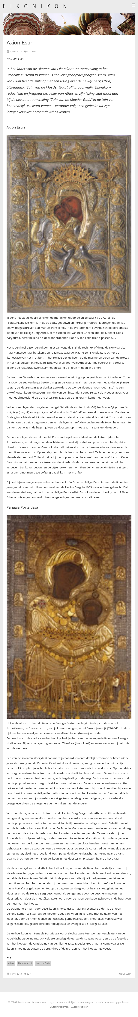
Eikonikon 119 (25, 963)
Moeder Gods (43, 963)
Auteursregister (79, 1006)
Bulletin (31, 51)
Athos (11, 963)
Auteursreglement (59, 1006)
